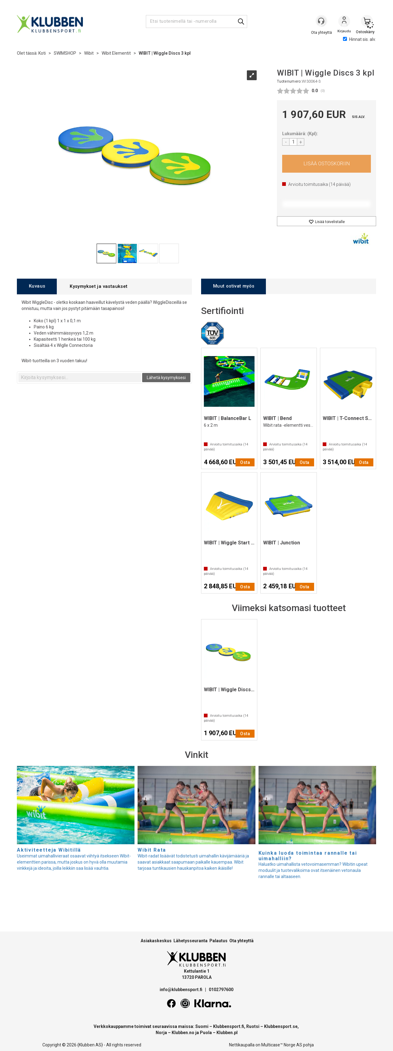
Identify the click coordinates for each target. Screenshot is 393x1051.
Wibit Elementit (116, 53)
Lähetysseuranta (190, 940)
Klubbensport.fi (228, 1026)
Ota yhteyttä (241, 940)
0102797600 (221, 989)
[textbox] (80, 377)
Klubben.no (183, 1032)
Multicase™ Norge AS (281, 1044)
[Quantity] (293, 142)
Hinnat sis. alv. (359, 39)
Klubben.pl (227, 1032)
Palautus (218, 940)
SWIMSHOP (65, 53)
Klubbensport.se (281, 1026)
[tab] (37, 286)
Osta (326, 164)
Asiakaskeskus (156, 940)
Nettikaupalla (242, 1044)
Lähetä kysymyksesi (166, 377)
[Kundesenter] (321, 21)
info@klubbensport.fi (181, 989)
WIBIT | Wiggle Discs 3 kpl (165, 53)
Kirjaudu (344, 22)
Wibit (89, 53)
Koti (42, 53)
